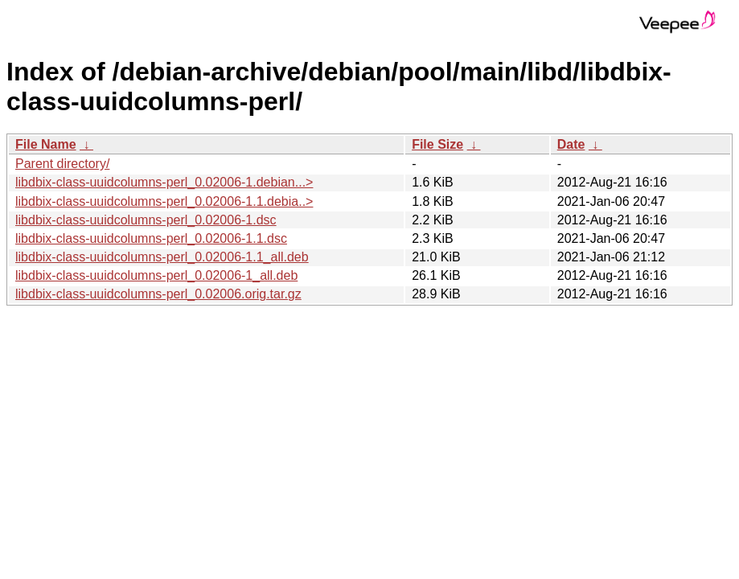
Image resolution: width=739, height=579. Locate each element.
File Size (437, 144)
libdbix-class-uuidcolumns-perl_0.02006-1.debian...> (164, 182)
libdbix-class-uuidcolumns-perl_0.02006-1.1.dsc (151, 238)
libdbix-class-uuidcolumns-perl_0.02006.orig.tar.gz (158, 294)
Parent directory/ (62, 163)
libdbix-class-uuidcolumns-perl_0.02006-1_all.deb (156, 275)
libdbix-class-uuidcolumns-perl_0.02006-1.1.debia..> (164, 201)
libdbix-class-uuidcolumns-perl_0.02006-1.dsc (146, 220)
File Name (45, 144)
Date (571, 144)
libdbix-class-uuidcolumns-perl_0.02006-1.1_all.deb (162, 257)
